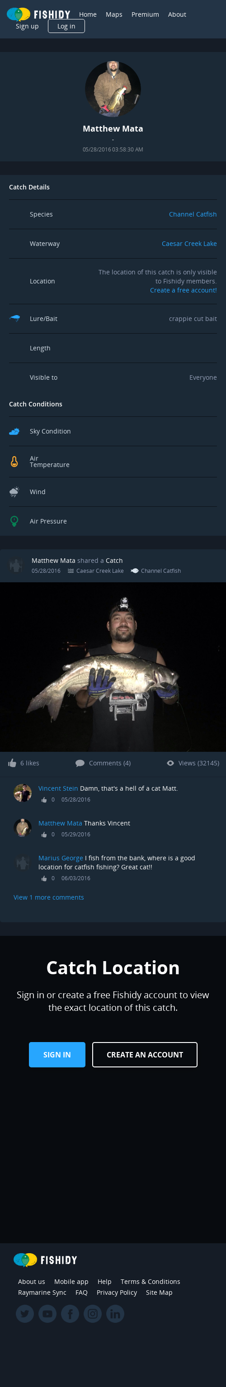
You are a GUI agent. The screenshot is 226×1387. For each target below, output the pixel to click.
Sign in (57, 1055)
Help (105, 1281)
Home (88, 14)
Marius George (60, 858)
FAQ (81, 1292)
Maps (114, 14)
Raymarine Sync (42, 1292)
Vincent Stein (58, 788)
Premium (145, 14)
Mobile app (71, 1281)
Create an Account (145, 1055)
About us (31, 1281)
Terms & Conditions (150, 1281)
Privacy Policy (117, 1292)
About (177, 14)
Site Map (159, 1292)
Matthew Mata (53, 560)
